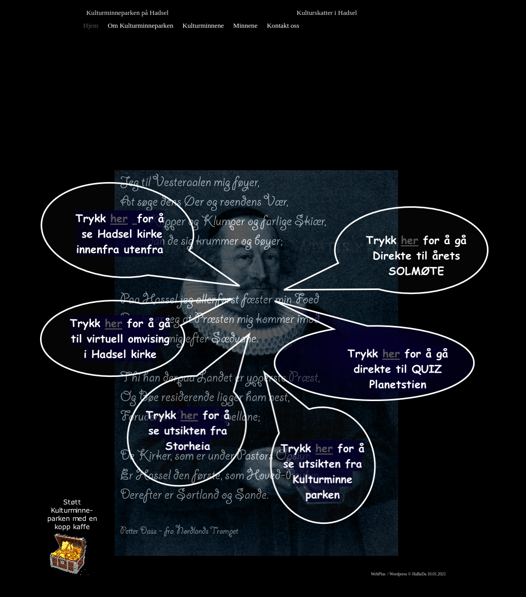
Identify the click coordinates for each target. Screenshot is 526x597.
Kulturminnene (203, 25)
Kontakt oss (283, 25)
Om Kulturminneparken (141, 25)
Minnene (245, 25)
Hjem (91, 25)
